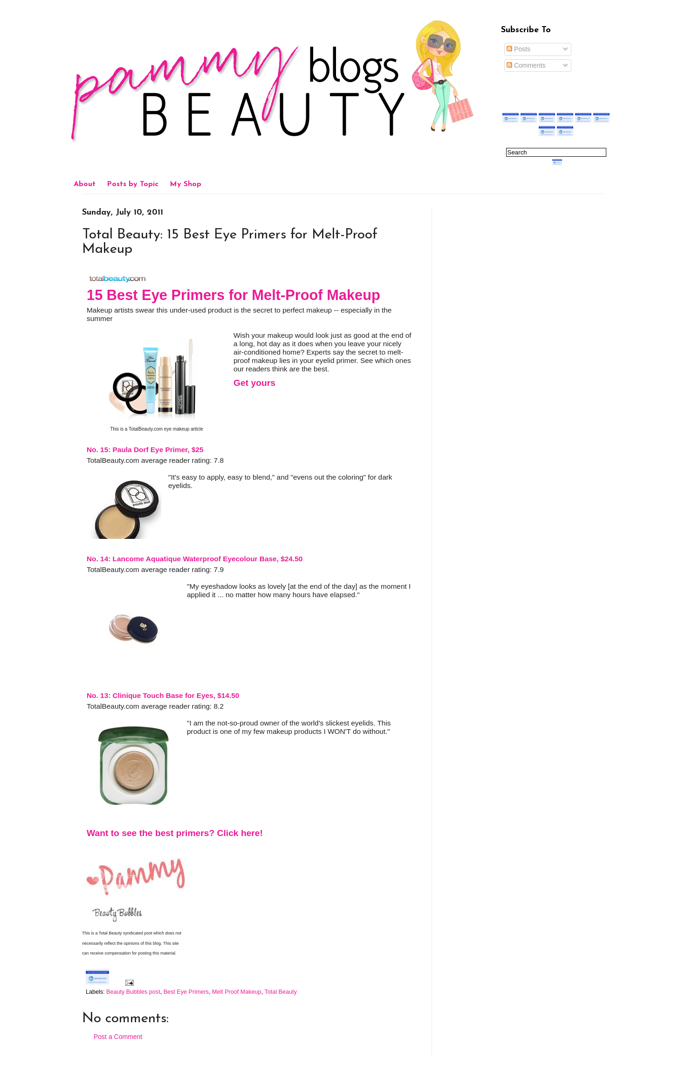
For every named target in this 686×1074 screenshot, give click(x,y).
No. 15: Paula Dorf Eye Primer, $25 (145, 449)
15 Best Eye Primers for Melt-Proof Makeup (233, 295)
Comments (526, 65)
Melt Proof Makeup (236, 992)
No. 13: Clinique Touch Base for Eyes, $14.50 (163, 695)
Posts (518, 49)
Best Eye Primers (186, 992)
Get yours (254, 383)
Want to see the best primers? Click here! (175, 833)
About (85, 184)
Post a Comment (118, 1036)
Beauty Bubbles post (133, 992)
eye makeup (176, 429)
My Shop (185, 184)
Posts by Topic (132, 184)
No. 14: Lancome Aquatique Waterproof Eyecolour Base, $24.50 (194, 559)
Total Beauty (280, 992)
